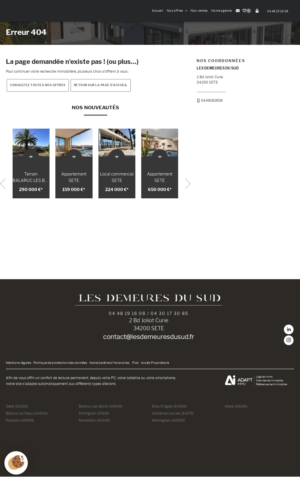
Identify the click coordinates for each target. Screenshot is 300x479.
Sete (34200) (17, 408)
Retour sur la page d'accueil (100, 87)
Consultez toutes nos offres (38, 87)
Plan (135, 365)
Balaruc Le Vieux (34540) (26, 415)
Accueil (157, 11)
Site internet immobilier (269, 382)
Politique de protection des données (60, 365)
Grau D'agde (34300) (169, 408)
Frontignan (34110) (94, 415)
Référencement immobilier (271, 386)
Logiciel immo (264, 379)
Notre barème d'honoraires (109, 365)
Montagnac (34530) (168, 422)
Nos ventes (199, 11)
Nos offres (177, 11)
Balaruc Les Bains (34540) (100, 408)
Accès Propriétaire (155, 365)
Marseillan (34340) (94, 422)
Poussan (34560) (20, 422)
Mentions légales (18, 365)
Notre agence (221, 11)
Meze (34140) (236, 408)
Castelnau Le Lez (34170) (172, 415)
